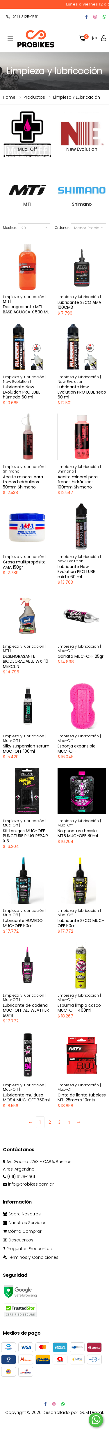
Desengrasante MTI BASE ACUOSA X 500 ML (26, 309)
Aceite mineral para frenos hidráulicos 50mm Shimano (23, 482)
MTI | (7, 301)
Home (9, 97)
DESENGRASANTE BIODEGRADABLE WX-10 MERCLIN (25, 661)
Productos (34, 97)
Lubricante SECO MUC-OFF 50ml (81, 923)
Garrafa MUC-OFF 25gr (80, 656)
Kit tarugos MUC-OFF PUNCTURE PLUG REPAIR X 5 (25, 836)
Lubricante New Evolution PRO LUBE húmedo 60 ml (21, 392)
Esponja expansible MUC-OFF (77, 748)
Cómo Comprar (22, 1231)
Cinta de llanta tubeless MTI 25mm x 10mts (82, 1097)
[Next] (78, 1122)
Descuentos (18, 1240)
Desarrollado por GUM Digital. (73, 1412)
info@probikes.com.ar (28, 1184)
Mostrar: (10, 227)
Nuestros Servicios (25, 1223)
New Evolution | (17, 381)
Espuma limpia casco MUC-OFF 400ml (79, 1007)
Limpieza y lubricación (76, 97)
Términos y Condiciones (30, 1257)
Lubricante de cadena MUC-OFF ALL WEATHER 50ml (26, 1010)
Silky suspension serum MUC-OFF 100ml (26, 748)
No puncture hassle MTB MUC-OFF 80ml (78, 833)
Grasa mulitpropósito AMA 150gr (24, 564)
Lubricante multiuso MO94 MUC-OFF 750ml (26, 1097)
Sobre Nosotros (22, 1214)
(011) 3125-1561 (22, 16)
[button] (87, 38)
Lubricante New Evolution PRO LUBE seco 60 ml (82, 392)
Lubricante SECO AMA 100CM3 (79, 305)
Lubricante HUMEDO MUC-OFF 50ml (23, 923)
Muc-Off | (66, 650)
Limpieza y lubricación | (24, 297)
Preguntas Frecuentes (27, 1249)
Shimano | (12, 471)
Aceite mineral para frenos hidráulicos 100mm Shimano (78, 482)
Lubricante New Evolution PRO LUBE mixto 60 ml (76, 572)
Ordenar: (62, 227)
